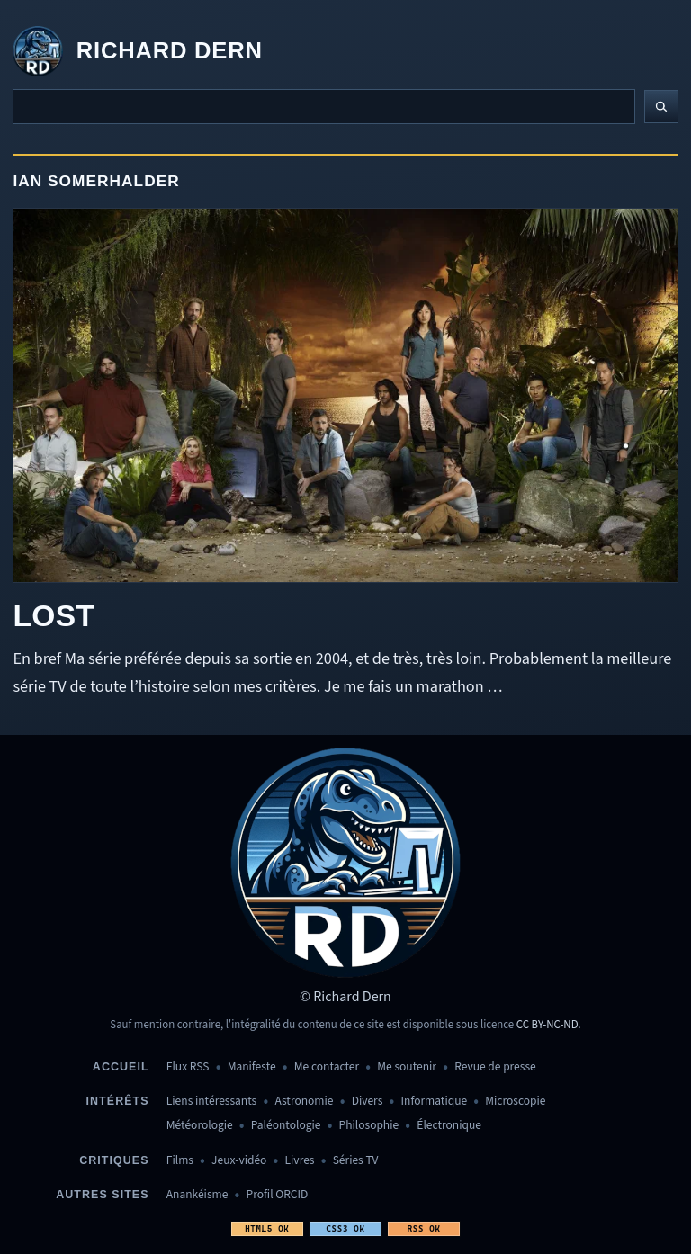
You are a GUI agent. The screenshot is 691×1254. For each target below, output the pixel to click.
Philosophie (369, 1125)
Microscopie (515, 1101)
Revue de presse (495, 1067)
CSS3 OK (345, 1228)
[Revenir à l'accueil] (137, 51)
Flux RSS (188, 1067)
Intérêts (117, 1101)
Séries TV (356, 1161)
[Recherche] (324, 106)
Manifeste (252, 1067)
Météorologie (199, 1125)
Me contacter (326, 1067)
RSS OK (424, 1228)
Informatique (434, 1101)
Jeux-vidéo (238, 1161)
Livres (300, 1161)
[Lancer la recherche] (661, 107)
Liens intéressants (211, 1101)
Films (179, 1161)
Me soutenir (406, 1067)
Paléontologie (286, 1125)
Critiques (113, 1160)
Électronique (449, 1125)
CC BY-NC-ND (547, 1025)
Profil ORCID (278, 1195)
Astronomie (303, 1101)
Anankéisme (197, 1195)
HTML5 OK (267, 1228)
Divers (367, 1101)
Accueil (121, 1067)
